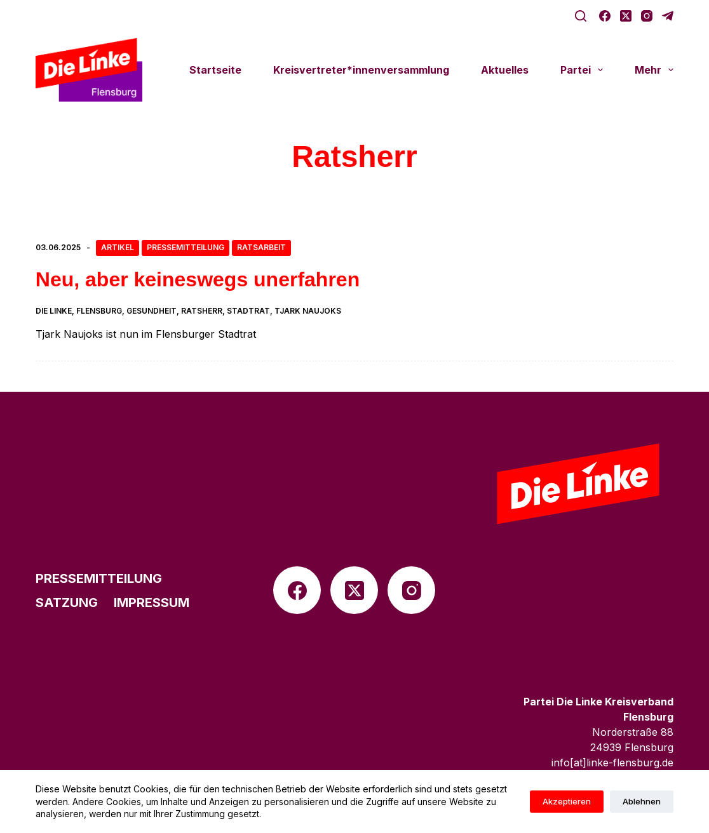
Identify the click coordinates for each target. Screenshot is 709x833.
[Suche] (580, 16)
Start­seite (215, 69)
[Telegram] (667, 16)
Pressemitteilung (185, 247)
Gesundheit (151, 311)
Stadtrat (248, 311)
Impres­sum (151, 602)
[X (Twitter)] (625, 16)
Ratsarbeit (261, 247)
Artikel (117, 247)
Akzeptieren (567, 801)
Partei (584, 69)
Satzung (67, 602)
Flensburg (99, 311)
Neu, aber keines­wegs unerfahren (198, 279)
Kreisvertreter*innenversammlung (361, 69)
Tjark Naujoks (307, 311)
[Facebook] (605, 16)
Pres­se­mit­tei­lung (99, 578)
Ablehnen (642, 801)
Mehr (654, 69)
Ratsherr (201, 311)
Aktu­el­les (505, 69)
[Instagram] (646, 16)
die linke (54, 311)
